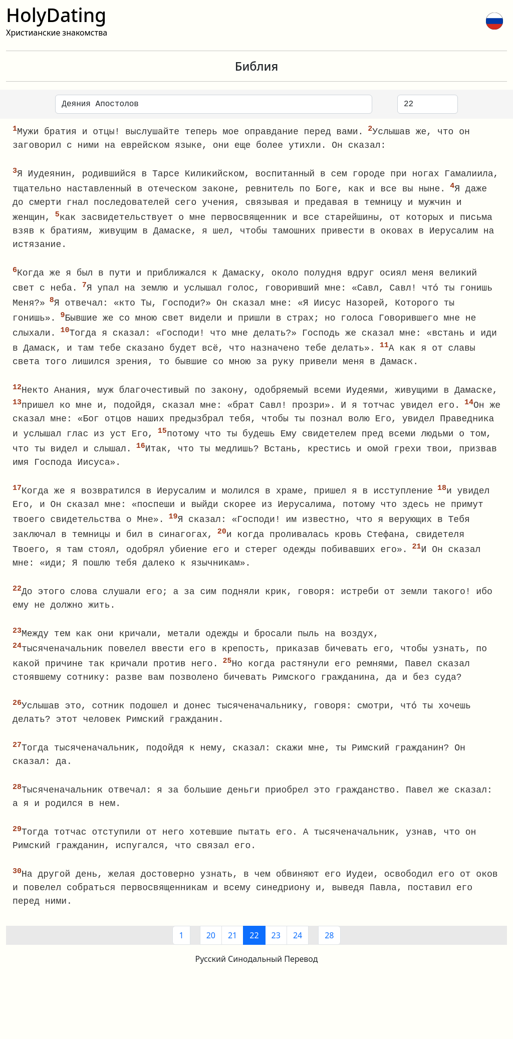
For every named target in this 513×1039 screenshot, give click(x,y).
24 (297, 948)
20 (210, 948)
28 (329, 948)
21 (232, 948)
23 (276, 948)
